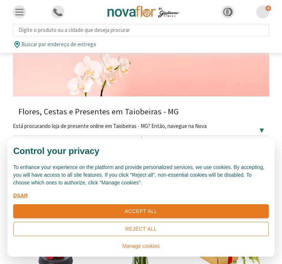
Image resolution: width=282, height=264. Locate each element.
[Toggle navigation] (19, 12)
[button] (227, 12)
